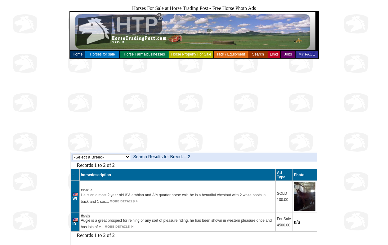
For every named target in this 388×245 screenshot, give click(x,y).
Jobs (288, 54)
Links (274, 54)
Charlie (86, 190)
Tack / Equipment (230, 54)
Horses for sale (102, 54)
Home (78, 54)
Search (258, 54)
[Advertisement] (194, 105)
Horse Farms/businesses (144, 54)
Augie (86, 215)
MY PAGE (306, 54)
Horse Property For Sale (191, 54)
